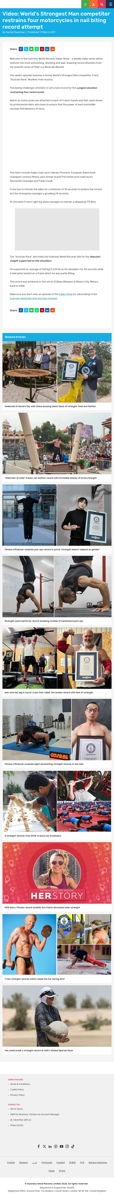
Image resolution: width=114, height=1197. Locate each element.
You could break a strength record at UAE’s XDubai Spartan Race (39, 1050)
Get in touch (16, 1109)
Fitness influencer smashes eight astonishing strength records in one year (44, 764)
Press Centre (16, 1125)
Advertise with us (22, 1120)
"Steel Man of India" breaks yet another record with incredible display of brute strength (51, 478)
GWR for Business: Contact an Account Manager (34, 1114)
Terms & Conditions (20, 1084)
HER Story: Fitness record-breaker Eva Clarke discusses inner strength (42, 907)
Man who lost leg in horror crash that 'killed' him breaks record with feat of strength (49, 693)
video (57, 141)
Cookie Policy (17, 1090)
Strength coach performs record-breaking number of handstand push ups (44, 621)
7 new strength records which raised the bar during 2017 (35, 979)
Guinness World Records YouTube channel (33, 298)
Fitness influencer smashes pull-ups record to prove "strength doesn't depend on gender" (52, 549)
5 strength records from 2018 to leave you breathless (33, 836)
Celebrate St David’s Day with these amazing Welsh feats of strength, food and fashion (50, 406)
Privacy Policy (17, 1095)
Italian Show (65, 294)
